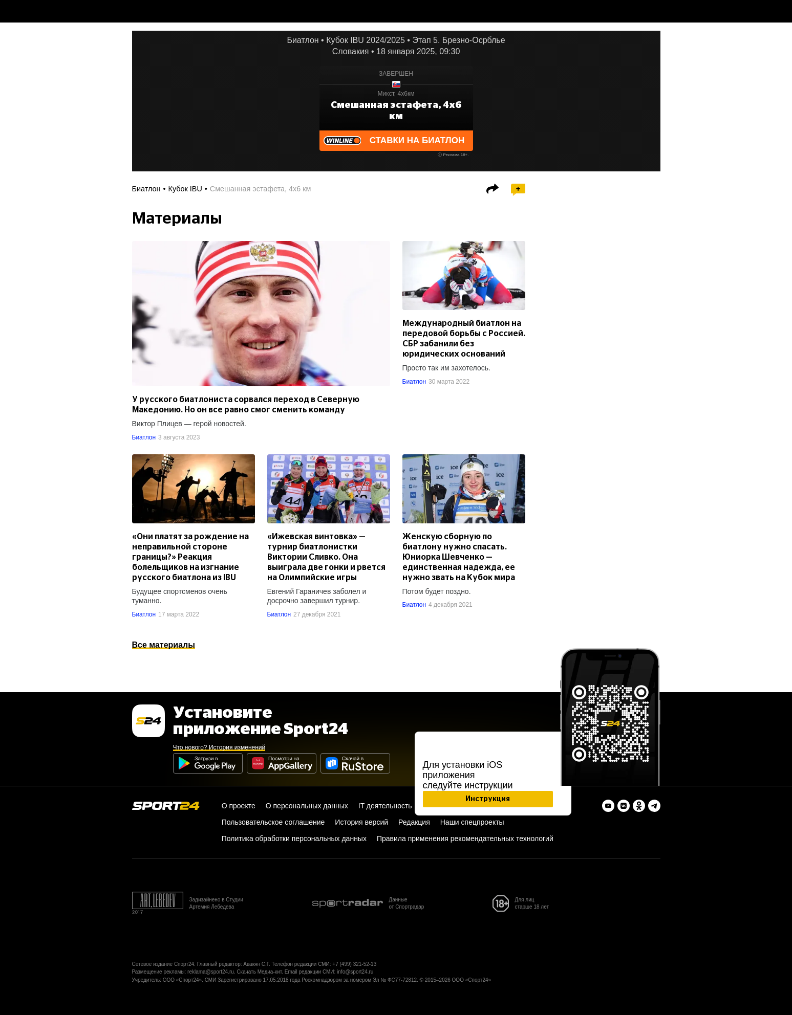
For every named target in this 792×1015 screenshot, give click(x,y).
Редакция (414, 822)
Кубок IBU (185, 189)
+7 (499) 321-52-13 (354, 964)
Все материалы (163, 645)
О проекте (238, 806)
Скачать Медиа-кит (259, 972)
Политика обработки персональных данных (294, 838)
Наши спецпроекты (472, 822)
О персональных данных (307, 806)
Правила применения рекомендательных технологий (465, 838)
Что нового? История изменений (219, 747)
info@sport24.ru (355, 972)
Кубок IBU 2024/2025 (365, 40)
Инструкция (487, 799)
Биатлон (302, 40)
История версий (361, 822)
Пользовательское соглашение (273, 822)
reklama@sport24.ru (210, 972)
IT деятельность (385, 806)
